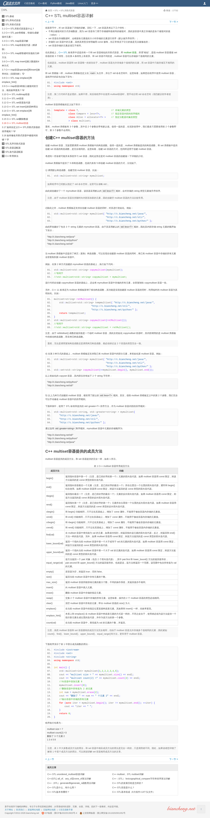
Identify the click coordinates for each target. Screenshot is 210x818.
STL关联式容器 (13, 24)
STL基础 (9, 16)
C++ (61, 52)
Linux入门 (83, 3)
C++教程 (42, 3)
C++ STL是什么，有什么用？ (61, 787)
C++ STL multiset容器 (17, 123)
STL (5, 10)
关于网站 (9, 810)
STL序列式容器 (13, 20)
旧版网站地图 (49, 810)
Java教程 (69, 3)
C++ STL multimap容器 (18, 94)
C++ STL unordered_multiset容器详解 (66, 774)
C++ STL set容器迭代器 (18, 102)
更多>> (94, 3)
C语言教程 (29, 3)
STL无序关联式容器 (15, 143)
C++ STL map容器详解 (17, 41)
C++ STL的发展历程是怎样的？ (127, 783)
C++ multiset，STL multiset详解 (128, 774)
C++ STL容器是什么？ (123, 787)
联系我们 (20, 810)
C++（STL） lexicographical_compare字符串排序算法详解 (141, 778)
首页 (50, 10)
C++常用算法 (11, 156)
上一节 (49, 22)
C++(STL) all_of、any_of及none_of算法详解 (69, 778)
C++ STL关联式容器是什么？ (20, 28)
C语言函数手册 (66, 810)
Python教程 (56, 3)
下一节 (173, 22)
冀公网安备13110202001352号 (111, 813)
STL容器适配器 (13, 148)
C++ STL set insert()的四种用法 (22, 106)
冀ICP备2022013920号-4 (65, 813)
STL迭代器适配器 (14, 152)
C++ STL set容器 (15, 98)
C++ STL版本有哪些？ (58, 792)
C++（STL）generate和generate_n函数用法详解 (71, 783)
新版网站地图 (34, 810)
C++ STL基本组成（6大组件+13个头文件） (133, 792)
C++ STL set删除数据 (17, 119)
